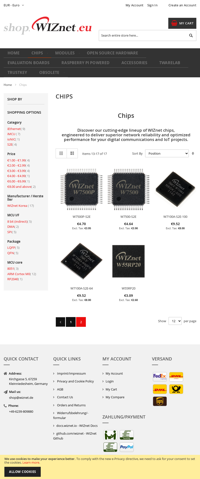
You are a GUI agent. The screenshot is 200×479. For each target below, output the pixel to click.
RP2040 (14, 278)
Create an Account (182, 5)
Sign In (152, 5)
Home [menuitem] (14, 55)
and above (21, 185)
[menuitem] (35, 55)
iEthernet (16, 127)
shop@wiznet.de (21, 396)
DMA (13, 225)
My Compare (115, 396)
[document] (100, 467)
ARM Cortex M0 (21, 272)
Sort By (137, 152)
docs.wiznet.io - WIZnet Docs (77, 424)
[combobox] (147, 35)
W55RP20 (128, 287)
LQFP (13, 246)
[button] (15, 5)
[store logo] (47, 26)
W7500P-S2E (81, 215)
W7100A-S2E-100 (175, 215)
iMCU (13, 132)
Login (110, 380)
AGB (59, 388)
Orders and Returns (71, 404)
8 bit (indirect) (19, 220)
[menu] (100, 62)
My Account (135, 5)
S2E (12, 143)
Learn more (30, 462)
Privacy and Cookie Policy (75, 380)
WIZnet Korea (20, 204)
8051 (13, 267)
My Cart (111, 388)
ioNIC (13, 138)
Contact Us (64, 396)
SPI (11, 230)
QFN (12, 251)
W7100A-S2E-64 (81, 287)
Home (8, 83)
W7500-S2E (128, 215)
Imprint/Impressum (71, 372)
